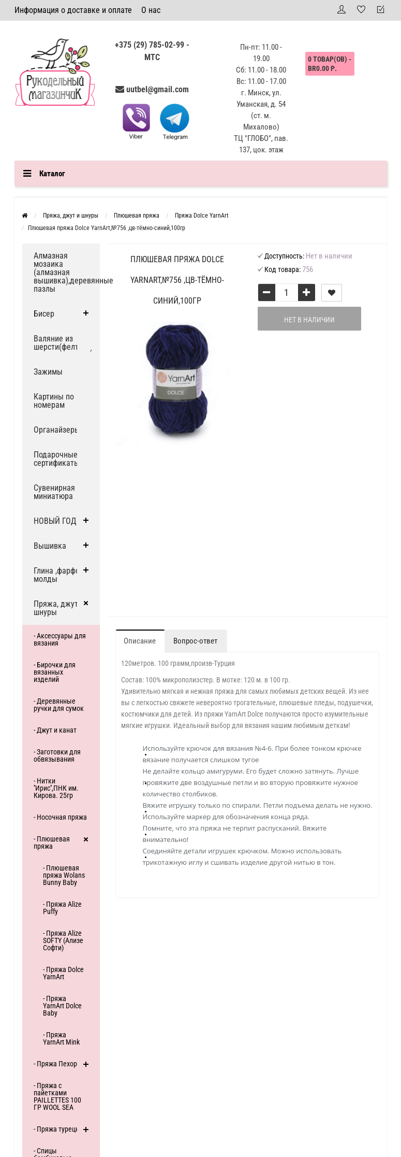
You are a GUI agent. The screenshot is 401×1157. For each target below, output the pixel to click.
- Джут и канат (55, 730)
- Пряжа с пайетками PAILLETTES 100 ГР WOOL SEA (57, 1096)
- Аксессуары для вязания (60, 639)
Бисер (44, 314)
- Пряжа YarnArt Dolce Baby (62, 1005)
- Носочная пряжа (60, 817)
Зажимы (48, 372)
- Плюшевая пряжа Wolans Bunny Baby (64, 875)
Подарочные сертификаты (57, 459)
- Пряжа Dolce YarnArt (63, 973)
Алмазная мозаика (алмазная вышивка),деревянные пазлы (67, 272)
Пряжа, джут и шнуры (59, 608)
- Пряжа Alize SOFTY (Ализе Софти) (63, 940)
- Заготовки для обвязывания (57, 755)
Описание (140, 641)
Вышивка (50, 546)
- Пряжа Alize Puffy (62, 908)
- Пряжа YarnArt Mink (61, 1038)
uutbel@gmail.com (157, 89)
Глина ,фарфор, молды (59, 575)
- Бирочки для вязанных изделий (55, 672)
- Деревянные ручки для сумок (59, 704)
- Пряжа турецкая (60, 1129)
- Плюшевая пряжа (52, 842)
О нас (150, 10)
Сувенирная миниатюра (54, 492)
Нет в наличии (309, 320)
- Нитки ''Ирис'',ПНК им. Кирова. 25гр (56, 788)
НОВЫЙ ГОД (55, 521)
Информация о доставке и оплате (73, 10)
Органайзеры (57, 430)
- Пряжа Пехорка (59, 1064)
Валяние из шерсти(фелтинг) (63, 343)
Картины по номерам (54, 401)
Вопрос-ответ (195, 641)
